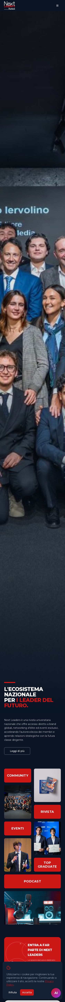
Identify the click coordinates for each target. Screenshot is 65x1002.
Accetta (27, 992)
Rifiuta (12, 992)
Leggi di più (17, 751)
